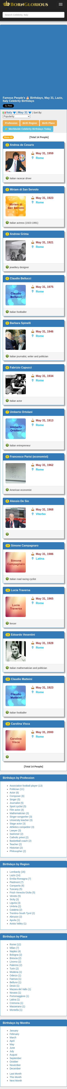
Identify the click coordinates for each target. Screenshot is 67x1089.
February (14, 1034)
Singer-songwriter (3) (21, 816)
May (12, 1044)
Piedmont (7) (16, 882)
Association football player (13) (26, 785)
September (15, 1058)
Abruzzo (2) (16, 916)
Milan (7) (14, 947)
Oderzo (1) (15, 975)
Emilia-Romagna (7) (20, 878)
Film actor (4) (17, 809)
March (13, 1037)
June (12, 1047)
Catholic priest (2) (19, 837)
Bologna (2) (16, 954)
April (12, 1041)
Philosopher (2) (18, 851)
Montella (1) (16, 1010)
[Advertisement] (32, 60)
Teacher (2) (16, 844)
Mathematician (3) (19, 813)
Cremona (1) (16, 1003)
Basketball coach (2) (20, 840)
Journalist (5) (17, 803)
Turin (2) (14, 968)
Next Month (16, 1080)
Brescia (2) (15, 958)
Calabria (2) (16, 909)
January (14, 1030)
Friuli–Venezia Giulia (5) (22, 892)
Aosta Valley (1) (18, 923)
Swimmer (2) (16, 834)
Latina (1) (15, 999)
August (13, 1054)
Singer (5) (15, 799)
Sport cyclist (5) (18, 806)
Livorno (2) (15, 961)
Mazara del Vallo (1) (20, 989)
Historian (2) (16, 847)
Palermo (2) (16, 965)
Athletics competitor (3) (22, 827)
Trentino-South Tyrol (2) (22, 913)
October (14, 1061)
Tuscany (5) (16, 889)
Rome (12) (15, 944)
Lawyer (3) (15, 830)
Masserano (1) (17, 1006)
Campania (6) (17, 885)
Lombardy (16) (17, 871)
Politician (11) (17, 789)
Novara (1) (15, 992)
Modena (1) (16, 972)
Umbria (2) (15, 906)
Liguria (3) (15, 902)
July (12, 1051)
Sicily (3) (14, 899)
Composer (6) (17, 796)
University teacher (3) (21, 820)
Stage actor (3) (18, 823)
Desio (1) (14, 985)
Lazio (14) (15, 875)
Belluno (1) (15, 982)
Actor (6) (14, 792)
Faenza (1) (15, 978)
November (15, 1065)
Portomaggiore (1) (19, 996)
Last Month (15, 1073)
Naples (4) (15, 951)
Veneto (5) (15, 896)
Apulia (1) (15, 920)
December (15, 1068)
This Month (15, 1077)
